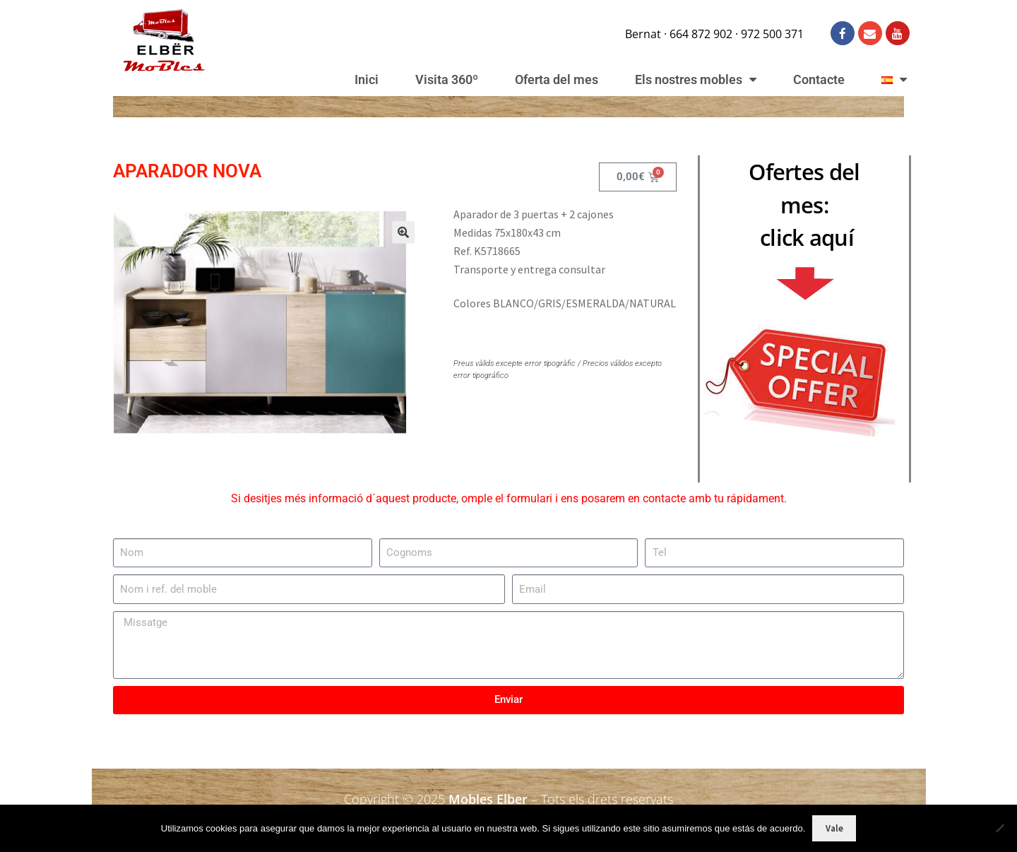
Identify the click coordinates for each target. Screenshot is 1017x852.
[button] (391, 241)
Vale (834, 828)
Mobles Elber (488, 799)
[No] (999, 828)
